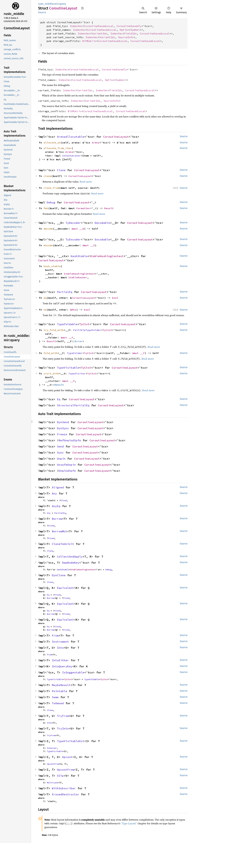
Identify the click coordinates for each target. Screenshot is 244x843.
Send (60, 446)
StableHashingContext (106, 256)
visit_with (51, 373)
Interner (52, 748)
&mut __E (88, 245)
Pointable (59, 691)
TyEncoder (73, 239)
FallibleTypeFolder (87, 330)
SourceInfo (126, 37)
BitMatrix (89, 41)
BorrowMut (59, 531)
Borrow (57, 518)
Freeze (62, 434)
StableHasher (77, 277)
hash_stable (52, 266)
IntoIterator (71, 155)
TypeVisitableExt (70, 741)
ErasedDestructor (65, 794)
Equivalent (65, 588)
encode (48, 245)
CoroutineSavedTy (129, 26)
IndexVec (76, 26)
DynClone (59, 575)
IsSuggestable (73, 672)
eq (45, 297)
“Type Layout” (129, 823)
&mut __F (67, 337)
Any (54, 493)
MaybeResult (61, 685)
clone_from (51, 187)
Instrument (60, 641)
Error (78, 341)
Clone (61, 170)
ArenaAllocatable (70, 136)
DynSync (63, 428)
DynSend (63, 422)
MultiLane (52, 782)
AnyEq (56, 506)
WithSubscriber (64, 788)
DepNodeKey (70, 562)
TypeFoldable (67, 324)
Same (55, 697)
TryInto (63, 728)
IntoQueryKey (62, 666)
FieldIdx (130, 33)
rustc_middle (45, 3)
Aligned (58, 487)
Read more (86, 181)
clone (47, 176)
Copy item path (82, 8)
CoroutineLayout (116, 136)
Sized (64, 500)
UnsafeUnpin (66, 464)
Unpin (61, 458)
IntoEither (60, 660)
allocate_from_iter (58, 148)
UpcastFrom (53, 763)
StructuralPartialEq (73, 405)
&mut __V (68, 380)
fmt (46, 208)
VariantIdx (99, 33)
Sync (60, 452)
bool (115, 297)
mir (56, 3)
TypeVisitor (77, 373)
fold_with (51, 353)
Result (109, 208)
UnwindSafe (67, 471)
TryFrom (63, 716)
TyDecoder (73, 223)
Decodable (102, 223)
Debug (51, 202)
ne (45, 309)
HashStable (79, 256)
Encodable (102, 239)
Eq (58, 399)
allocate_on (52, 142)
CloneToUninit (63, 544)
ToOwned (58, 703)
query (63, 3)
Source (42, 12)
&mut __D (78, 228)
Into (60, 647)
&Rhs (73, 309)
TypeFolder (74, 353)
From (55, 635)
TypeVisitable (68, 367)
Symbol (135, 29)
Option (124, 29)
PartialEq (64, 292)
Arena (96, 142)
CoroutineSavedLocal (98, 26)
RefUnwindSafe (70, 440)
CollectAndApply (70, 556)
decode (48, 228)
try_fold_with (54, 330)
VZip (60, 775)
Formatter (83, 208)
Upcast (67, 757)
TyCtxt (84, 324)
